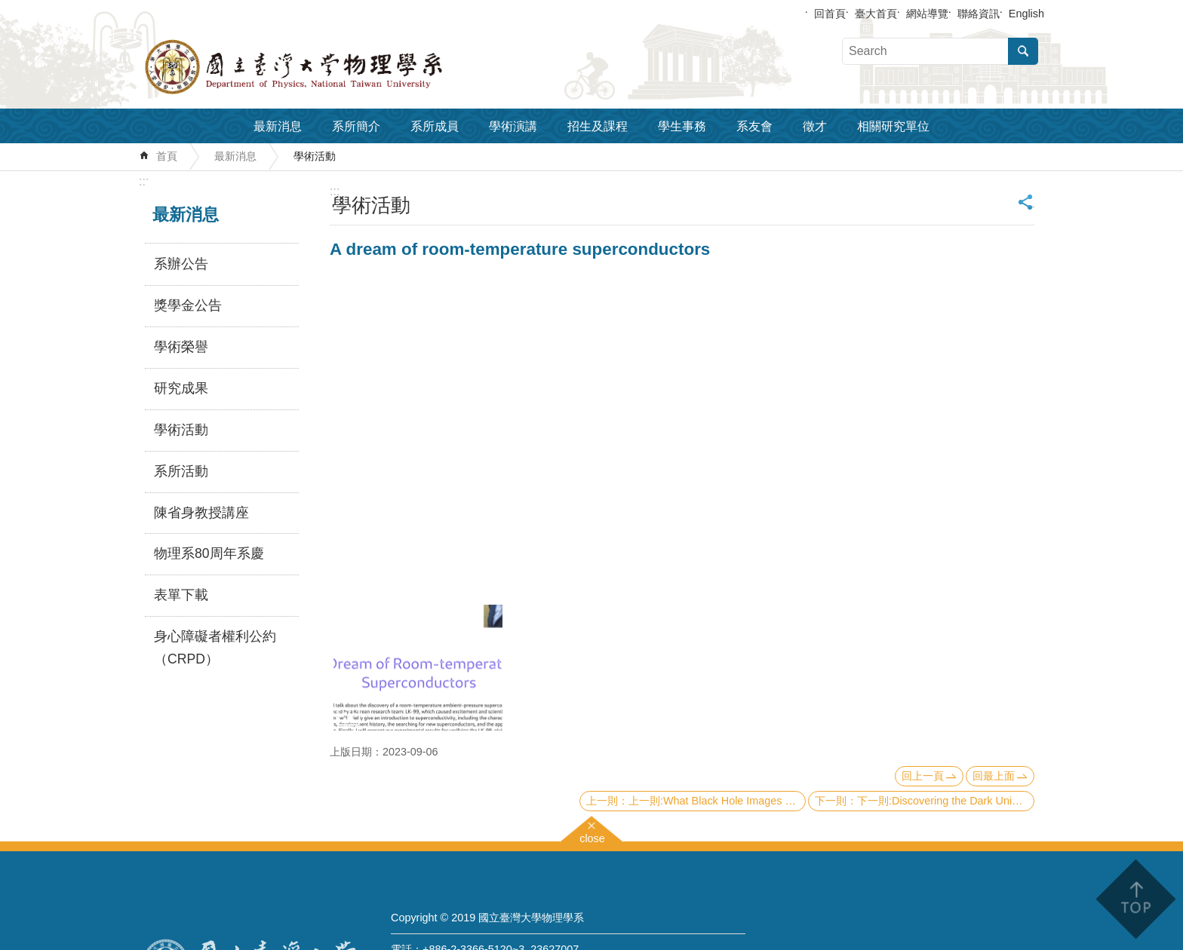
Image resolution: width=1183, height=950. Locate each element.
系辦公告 (181, 263)
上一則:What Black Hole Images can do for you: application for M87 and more (717, 801)
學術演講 (513, 126)
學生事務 (682, 126)
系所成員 (434, 126)
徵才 (815, 126)
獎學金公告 (188, 305)
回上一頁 (923, 776)
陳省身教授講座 (201, 512)
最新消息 (278, 126)
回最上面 (994, 776)
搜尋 (1023, 51)
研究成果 (181, 388)
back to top (1135, 899)
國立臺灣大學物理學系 (327, 67)
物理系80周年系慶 (209, 553)
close (592, 836)
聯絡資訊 (978, 14)
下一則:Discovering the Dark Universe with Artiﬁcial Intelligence (945, 801)
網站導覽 (927, 14)
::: (144, 181)
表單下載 (181, 594)
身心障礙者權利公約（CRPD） (215, 648)
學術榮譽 (181, 346)
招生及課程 (597, 126)
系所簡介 (356, 126)
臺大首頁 (876, 14)
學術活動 (314, 156)
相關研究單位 (893, 126)
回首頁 (830, 14)
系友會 (754, 126)
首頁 (166, 156)
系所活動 (181, 471)
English (1026, 14)
